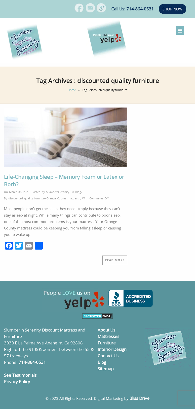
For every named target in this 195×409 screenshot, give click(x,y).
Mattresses (108, 336)
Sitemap (106, 369)
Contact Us (108, 356)
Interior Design (112, 349)
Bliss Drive (139, 398)
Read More (115, 260)
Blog (78, 192)
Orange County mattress (62, 198)
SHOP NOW (172, 8)
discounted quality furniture (27, 198)
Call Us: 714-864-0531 (132, 9)
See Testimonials (20, 375)
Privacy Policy (17, 381)
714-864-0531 (32, 362)
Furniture (107, 343)
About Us (106, 330)
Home (72, 90)
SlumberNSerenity (57, 192)
